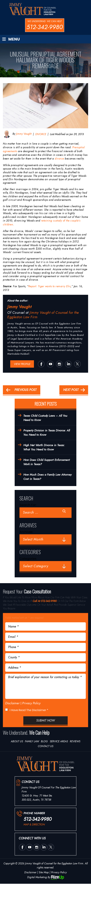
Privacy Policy (31, 703)
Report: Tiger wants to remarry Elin (49, 286)
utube (50, 364)
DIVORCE (40, 134)
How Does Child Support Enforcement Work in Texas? (46, 462)
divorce (59, 158)
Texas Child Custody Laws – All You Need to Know (45, 418)
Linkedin (68, 364)
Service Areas (59, 741)
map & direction (34, 824)
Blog (44, 741)
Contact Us (45, 746)
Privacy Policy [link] (59, 872)
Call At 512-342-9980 (45, 601)
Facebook (41, 364)
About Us (17, 741)
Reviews (75, 741)
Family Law (32, 741)
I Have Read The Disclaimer (29, 710)
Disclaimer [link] (30, 872)
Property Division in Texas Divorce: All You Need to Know (46, 432)
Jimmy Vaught (23, 134)
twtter (77, 364)
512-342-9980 (44, 26)
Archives (26, 532)
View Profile (22, 364)
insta (59, 364)
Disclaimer (12, 703)
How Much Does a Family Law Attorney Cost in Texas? (47, 476)
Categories (27, 558)
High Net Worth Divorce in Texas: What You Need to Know (44, 447)
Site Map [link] (44, 872)
